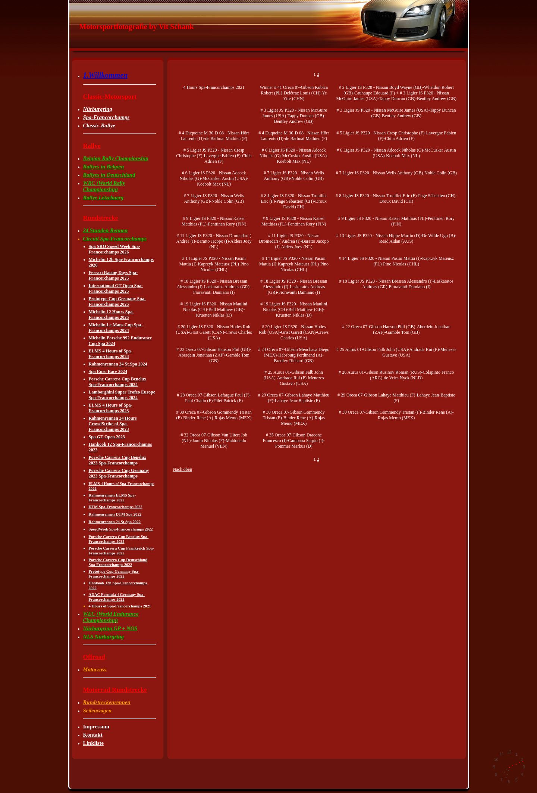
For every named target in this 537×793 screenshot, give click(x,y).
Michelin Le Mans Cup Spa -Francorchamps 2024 (116, 327)
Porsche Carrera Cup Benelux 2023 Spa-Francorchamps (118, 460)
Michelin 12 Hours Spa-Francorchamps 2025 (111, 314)
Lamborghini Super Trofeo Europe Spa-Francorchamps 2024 (122, 394)
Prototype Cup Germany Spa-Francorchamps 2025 (117, 301)
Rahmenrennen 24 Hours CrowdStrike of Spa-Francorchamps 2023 (113, 424)
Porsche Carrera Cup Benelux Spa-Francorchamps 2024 (118, 381)
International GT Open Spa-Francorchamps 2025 (116, 288)
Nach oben (182, 469)
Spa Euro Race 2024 (108, 371)
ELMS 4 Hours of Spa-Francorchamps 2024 (110, 353)
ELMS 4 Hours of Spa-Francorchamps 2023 (110, 407)
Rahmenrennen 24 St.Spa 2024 (118, 364)
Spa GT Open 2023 (107, 436)
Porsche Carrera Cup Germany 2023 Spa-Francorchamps (119, 473)
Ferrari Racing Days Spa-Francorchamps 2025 (113, 275)
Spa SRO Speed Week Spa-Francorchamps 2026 (115, 249)
